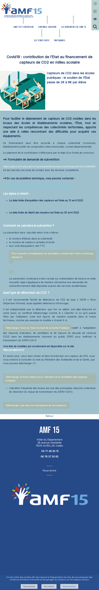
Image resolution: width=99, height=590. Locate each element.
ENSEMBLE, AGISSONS (47, 27)
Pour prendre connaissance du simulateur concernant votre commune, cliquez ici (52, 255)
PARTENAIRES (59, 40)
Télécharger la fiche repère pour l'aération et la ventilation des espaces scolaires (46, 378)
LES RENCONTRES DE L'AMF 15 (73, 27)
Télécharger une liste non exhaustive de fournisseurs (36, 405)
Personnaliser (69, 586)
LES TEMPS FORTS (41, 40)
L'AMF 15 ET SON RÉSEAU (23, 27)
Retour (50, 415)
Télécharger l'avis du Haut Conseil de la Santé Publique (37, 327)
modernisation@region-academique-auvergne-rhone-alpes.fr (38, 186)
